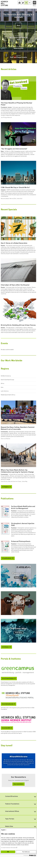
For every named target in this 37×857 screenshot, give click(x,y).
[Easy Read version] (19, 2)
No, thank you (26, 851)
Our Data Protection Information (8, 847)
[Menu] (34, 2)
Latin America (4, 391)
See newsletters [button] (18, 784)
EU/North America (6, 376)
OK (8, 851)
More (18, 25)
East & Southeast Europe (7, 379)
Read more (18, 577)
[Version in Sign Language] (23, 2)
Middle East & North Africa (8, 394)
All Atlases (5, 647)
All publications (7, 558)
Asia (2, 387)
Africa (2, 383)
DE (29, 2)
